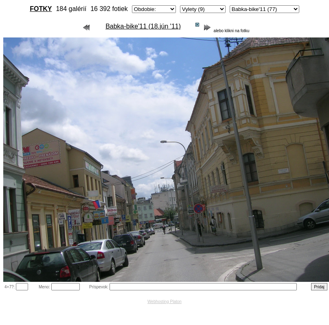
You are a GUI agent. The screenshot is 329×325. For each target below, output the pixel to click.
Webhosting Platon (164, 301)
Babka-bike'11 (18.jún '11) (143, 26)
